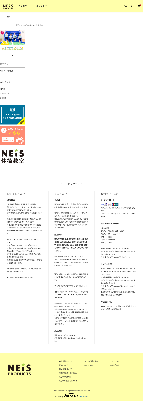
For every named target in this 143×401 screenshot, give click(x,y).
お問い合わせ (114, 365)
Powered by (71, 395)
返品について (63, 365)
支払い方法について (66, 369)
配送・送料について (66, 361)
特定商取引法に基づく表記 (68, 373)
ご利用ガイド (4, 93)
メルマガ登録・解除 (91, 361)
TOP (8, 17)
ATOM (90, 365)
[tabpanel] (12, 40)
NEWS (2, 89)
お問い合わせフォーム (66, 277)
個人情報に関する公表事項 (68, 381)
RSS (85, 365)
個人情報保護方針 (65, 377)
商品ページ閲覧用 (6, 71)
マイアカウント (115, 361)
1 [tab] (12, 55)
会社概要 (3, 98)
